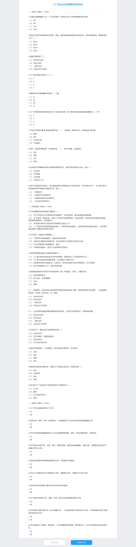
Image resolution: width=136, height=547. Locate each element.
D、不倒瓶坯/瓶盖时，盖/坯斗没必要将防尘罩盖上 (49, 247)
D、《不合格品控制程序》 (40, 201)
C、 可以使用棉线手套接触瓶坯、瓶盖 (44, 244)
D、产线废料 (35, 143)
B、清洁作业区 (36, 63)
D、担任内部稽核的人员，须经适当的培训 (46, 266)
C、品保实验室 (36, 339)
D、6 (32, 88)
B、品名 (33, 355)
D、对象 (33, 379)
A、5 (32, 78)
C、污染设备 (35, 177)
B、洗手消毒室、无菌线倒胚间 (42, 336)
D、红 (32, 106)
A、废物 (33, 134)
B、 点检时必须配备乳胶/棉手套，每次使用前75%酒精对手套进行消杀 (57, 241)
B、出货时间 (35, 373)
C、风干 (33, 158)
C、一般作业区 (36, 66)
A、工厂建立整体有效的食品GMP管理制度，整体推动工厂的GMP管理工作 (58, 257)
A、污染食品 (35, 171)
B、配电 (33, 392)
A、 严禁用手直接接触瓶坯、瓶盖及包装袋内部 (48, 238)
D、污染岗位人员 (37, 180)
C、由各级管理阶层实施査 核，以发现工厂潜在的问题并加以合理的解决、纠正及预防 (62, 263)
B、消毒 (33, 155)
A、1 (32, 115)
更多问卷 (54, 542)
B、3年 (33, 23)
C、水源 (33, 281)
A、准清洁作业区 (36, 60)
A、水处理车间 (36, 333)
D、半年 (33, 29)
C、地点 (33, 376)
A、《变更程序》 (36, 192)
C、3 (32, 84)
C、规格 (33, 358)
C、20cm (34, 48)
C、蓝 (32, 103)
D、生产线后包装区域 (38, 342)
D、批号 (33, 361)
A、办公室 (34, 389)
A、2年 (33, 20)
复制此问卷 (81, 542)
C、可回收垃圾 (36, 140)
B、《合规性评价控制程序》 (41, 195)
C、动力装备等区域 (37, 395)
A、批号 (33, 370)
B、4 (32, 81)
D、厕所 (33, 398)
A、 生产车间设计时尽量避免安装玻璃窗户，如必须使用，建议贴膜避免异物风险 (60, 215)
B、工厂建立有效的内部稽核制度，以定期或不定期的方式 (52, 260)
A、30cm (33, 42)
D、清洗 (33, 161)
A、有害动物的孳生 (37, 275)
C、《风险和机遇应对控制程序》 (42, 198)
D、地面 (33, 284)
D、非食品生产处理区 (38, 69)
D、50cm (34, 51)
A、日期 (33, 352)
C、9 (32, 121)
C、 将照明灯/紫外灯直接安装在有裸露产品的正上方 (50, 223)
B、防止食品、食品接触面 (40, 278)
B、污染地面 (35, 174)
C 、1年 (33, 26)
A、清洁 (33, 152)
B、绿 (32, 100)
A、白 (32, 97)
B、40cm (33, 45)
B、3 (32, 118)
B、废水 (33, 137)
